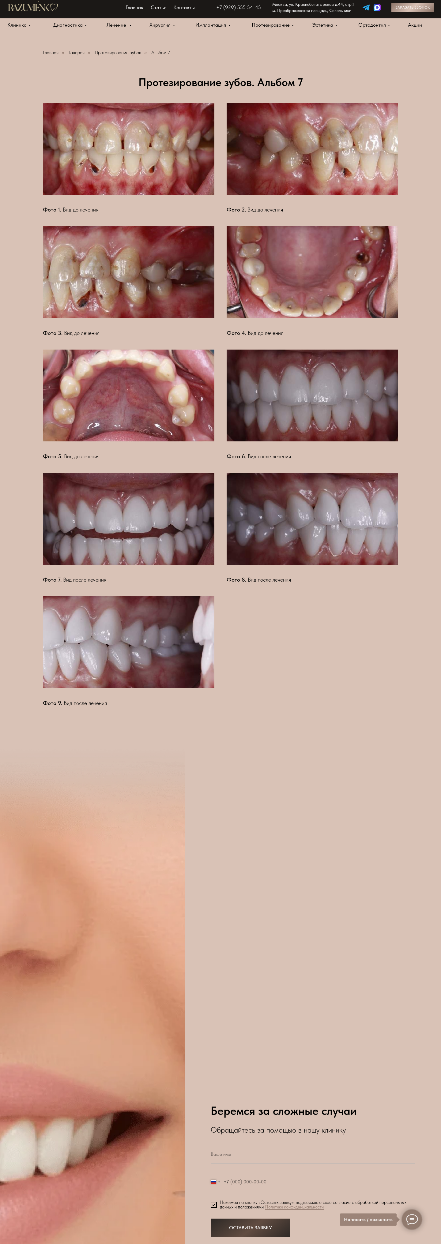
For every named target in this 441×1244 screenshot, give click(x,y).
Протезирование (271, 25)
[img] (366, 7)
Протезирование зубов (118, 52)
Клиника (17, 25)
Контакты (184, 7)
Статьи (159, 7)
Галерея (77, 52)
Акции (415, 25)
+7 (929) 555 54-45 (238, 7)
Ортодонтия (372, 25)
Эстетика (322, 25)
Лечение (117, 25)
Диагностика (68, 25)
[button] (412, 7)
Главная (134, 7)
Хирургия (160, 25)
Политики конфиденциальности (294, 1207)
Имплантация (210, 25)
